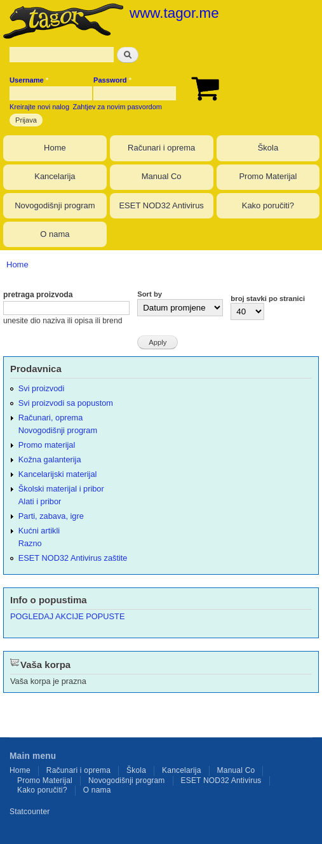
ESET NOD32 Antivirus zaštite (73, 558)
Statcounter (30, 811)
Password (112, 80)
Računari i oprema (161, 147)
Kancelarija (54, 176)
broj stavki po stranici (268, 298)
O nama (54, 234)
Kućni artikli (39, 530)
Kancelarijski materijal (57, 474)
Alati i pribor (39, 501)
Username (29, 80)
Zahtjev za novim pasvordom (117, 107)
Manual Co (162, 176)
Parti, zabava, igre (51, 516)
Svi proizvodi (41, 388)
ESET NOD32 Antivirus (161, 205)
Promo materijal (47, 445)
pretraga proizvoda (38, 294)
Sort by (149, 294)
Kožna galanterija (49, 459)
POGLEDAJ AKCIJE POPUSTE (67, 616)
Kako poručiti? (268, 205)
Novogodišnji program (55, 205)
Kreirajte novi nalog (39, 107)
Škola (268, 147)
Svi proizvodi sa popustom (65, 403)
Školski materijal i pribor (61, 488)
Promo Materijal (268, 176)
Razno (30, 543)
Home (55, 147)
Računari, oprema (50, 417)
